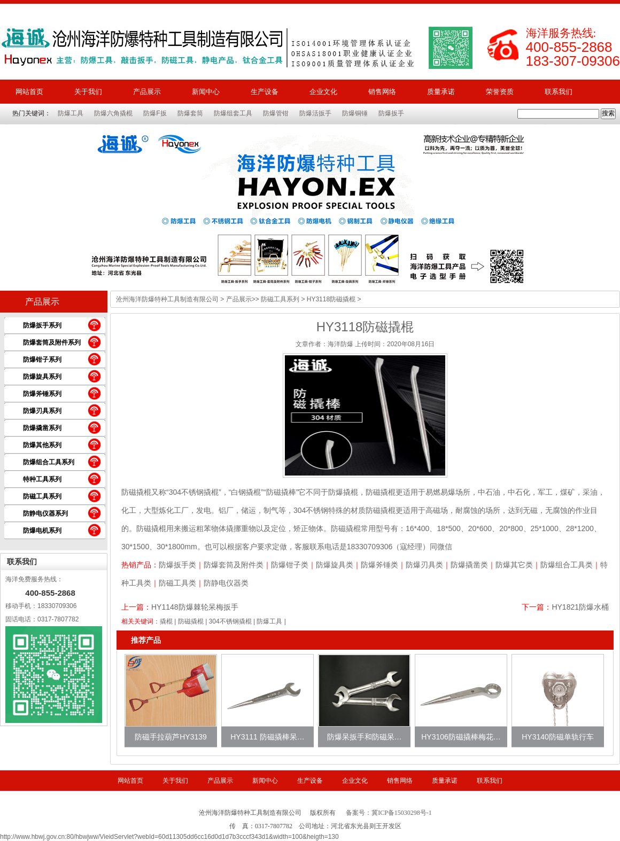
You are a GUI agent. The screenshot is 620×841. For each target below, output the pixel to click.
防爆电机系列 (42, 530)
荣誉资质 (500, 92)
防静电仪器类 (226, 583)
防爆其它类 (514, 564)
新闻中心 (206, 92)
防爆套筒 (190, 113)
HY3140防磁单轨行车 (558, 737)
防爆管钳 (276, 113)
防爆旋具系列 (42, 376)
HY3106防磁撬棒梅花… (461, 737)
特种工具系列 (42, 479)
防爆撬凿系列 (42, 428)
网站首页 (29, 92)
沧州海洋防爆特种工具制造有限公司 (167, 299)
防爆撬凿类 (469, 564)
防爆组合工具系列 (48, 462)
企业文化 (323, 92)
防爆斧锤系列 (42, 394)
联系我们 (558, 92)
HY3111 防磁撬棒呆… (267, 737)
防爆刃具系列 (42, 411)
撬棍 (166, 621)
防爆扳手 (391, 113)
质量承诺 (441, 92)
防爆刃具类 (424, 564)
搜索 (608, 113)
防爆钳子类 (289, 564)
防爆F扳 (154, 113)
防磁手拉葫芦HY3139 (171, 737)
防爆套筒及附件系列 (52, 342)
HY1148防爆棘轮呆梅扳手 (194, 607)
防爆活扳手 (315, 113)
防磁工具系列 (42, 496)
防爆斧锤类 (379, 564)
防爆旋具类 (334, 564)
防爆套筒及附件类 (234, 564)
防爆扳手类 (177, 564)
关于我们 (88, 92)
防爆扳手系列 (42, 325)
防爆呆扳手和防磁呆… (364, 737)
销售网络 (382, 92)
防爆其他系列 (42, 445)
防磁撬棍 (191, 621)
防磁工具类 (177, 583)
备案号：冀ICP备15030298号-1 (389, 812)
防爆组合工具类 (566, 564)
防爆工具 (70, 113)
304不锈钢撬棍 (230, 621)
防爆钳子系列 (42, 359)
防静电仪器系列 (45, 513)
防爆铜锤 (355, 113)
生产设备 (264, 92)
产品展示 (147, 92)
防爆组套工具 (233, 113)
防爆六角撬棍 (113, 113)
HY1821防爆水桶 (580, 607)
